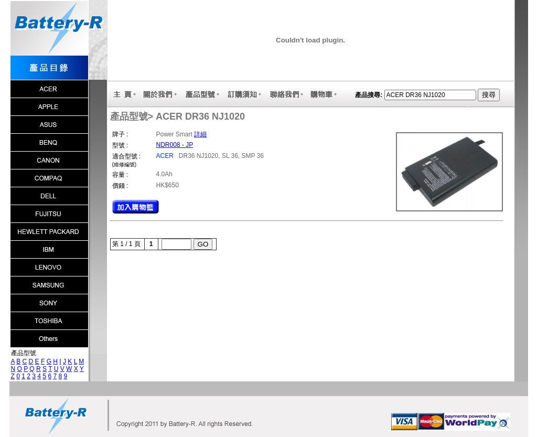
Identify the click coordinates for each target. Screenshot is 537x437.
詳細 (200, 134)
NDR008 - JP (175, 144)
